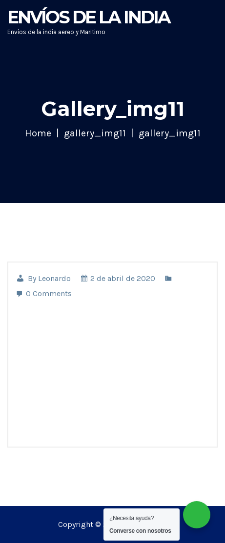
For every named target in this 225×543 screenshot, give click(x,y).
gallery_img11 (95, 133)
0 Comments (44, 293)
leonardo (54, 278)
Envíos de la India (88, 17)
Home (38, 133)
